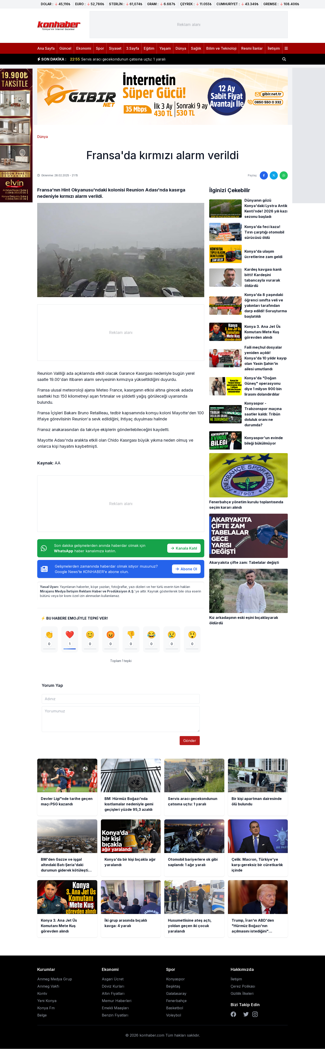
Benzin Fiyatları (115, 1015)
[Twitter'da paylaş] (274, 175)
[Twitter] (246, 1014)
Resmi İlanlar (252, 48)
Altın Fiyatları (113, 993)
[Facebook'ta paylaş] (264, 175)
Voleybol (173, 1015)
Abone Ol (186, 569)
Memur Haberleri (116, 1001)
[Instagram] (255, 1014)
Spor (100, 48)
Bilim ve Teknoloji (221, 48)
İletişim (274, 48)
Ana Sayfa (46, 48)
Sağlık (196, 48)
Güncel (65, 48)
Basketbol (174, 1008)
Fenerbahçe (176, 1001)
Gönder (189, 741)
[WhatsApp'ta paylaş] (284, 175)
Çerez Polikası (243, 986)
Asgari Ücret (112, 979)
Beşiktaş (173, 986)
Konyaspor (175, 979)
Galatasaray (176, 993)
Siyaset (115, 48)
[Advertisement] (189, 24)
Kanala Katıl (184, 548)
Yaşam (165, 48)
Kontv (42, 993)
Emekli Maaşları (115, 1008)
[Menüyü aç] (286, 48)
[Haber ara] (284, 59)
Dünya (181, 48)
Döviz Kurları (113, 986)
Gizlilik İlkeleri (242, 993)
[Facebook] (233, 1014)
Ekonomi (83, 48)
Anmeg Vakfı (48, 986)
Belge (42, 1015)
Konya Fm (46, 1008)
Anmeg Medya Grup (54, 979)
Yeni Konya (46, 1001)
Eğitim (149, 48)
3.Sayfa (132, 48)
